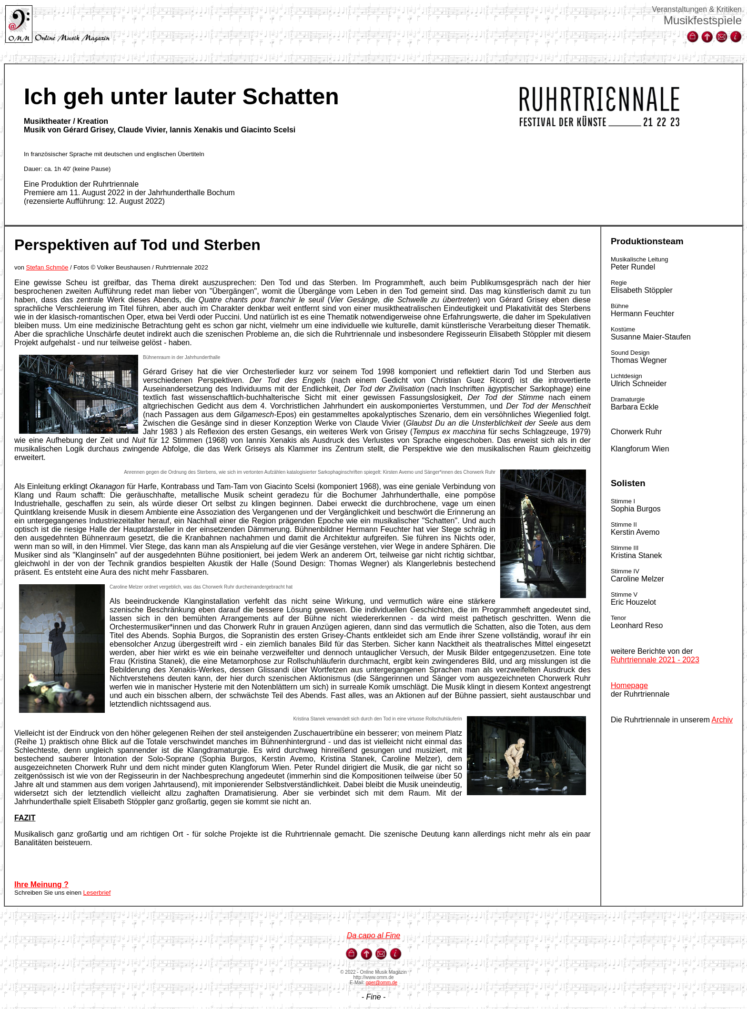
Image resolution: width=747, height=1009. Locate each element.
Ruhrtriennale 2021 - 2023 (655, 660)
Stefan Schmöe (47, 267)
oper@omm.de (381, 982)
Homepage (629, 685)
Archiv (722, 720)
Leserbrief (97, 892)
